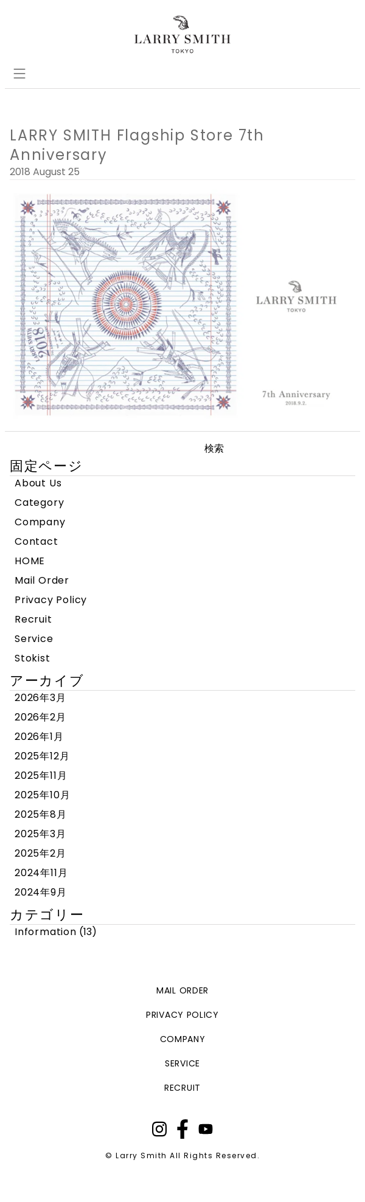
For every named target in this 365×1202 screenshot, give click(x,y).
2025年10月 (42, 795)
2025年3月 (40, 834)
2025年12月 (42, 756)
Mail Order (42, 580)
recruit (182, 1088)
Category (39, 502)
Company (40, 522)
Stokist (32, 658)
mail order (182, 990)
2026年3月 (40, 698)
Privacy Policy (51, 600)
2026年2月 (40, 717)
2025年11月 (41, 775)
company (183, 1039)
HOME (30, 561)
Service (34, 639)
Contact (36, 541)
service (182, 1063)
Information (46, 932)
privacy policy (182, 1015)
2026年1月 (39, 737)
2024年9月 (41, 892)
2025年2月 (40, 853)
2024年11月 (41, 873)
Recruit (33, 619)
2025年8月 (41, 814)
